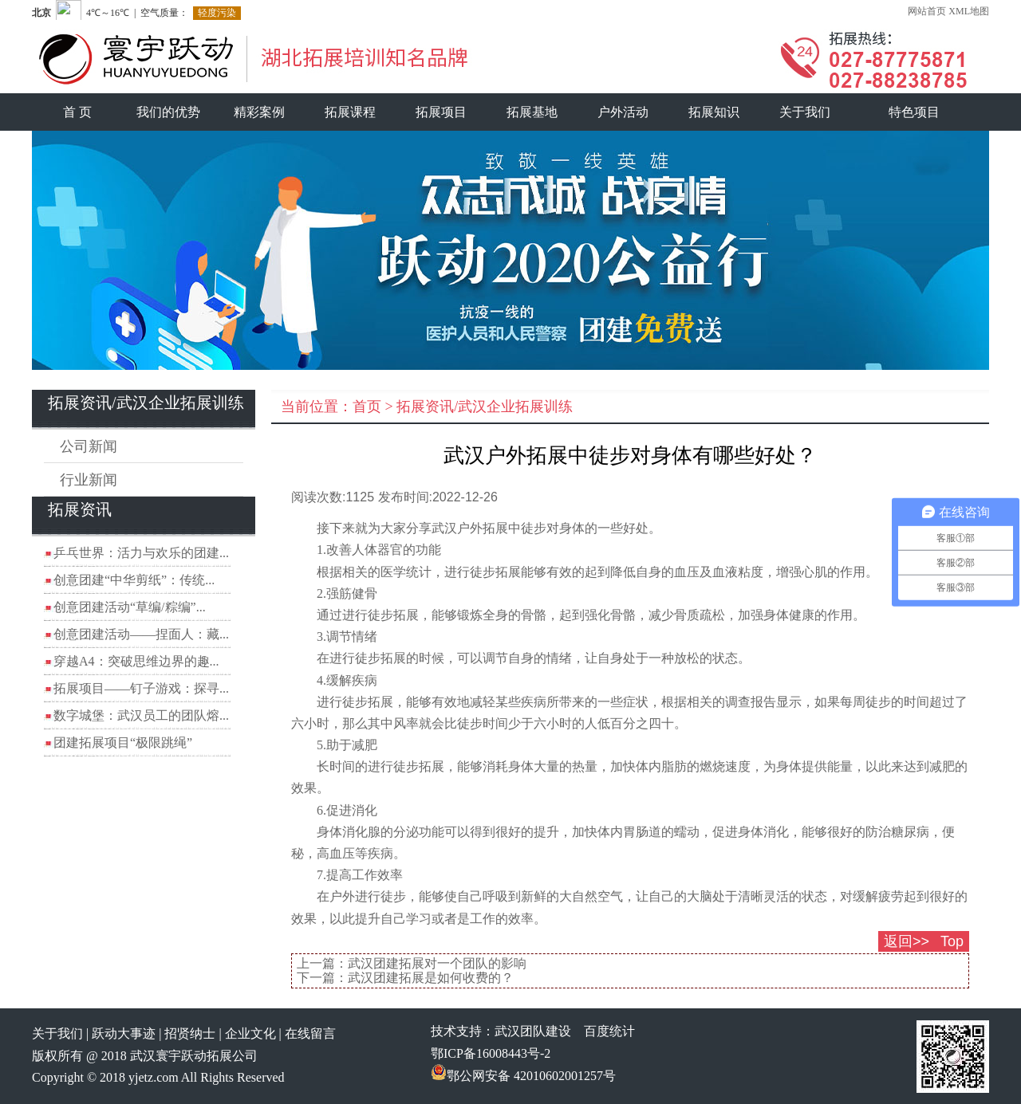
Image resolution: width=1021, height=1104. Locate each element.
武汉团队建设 (533, 1031)
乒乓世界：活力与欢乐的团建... (141, 553)
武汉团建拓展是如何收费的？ (431, 977)
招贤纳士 (189, 1033)
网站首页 (927, 11)
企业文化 (250, 1033)
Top (952, 941)
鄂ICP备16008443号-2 (490, 1053)
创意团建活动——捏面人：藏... (141, 634)
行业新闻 (88, 480)
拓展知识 (713, 112)
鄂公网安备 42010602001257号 (523, 1075)
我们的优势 (168, 112)
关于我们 (804, 112)
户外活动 (622, 112)
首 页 (77, 112)
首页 (367, 406)
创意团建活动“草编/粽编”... (129, 607)
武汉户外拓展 (470, 528)
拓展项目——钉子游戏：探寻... (141, 688)
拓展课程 (350, 112)
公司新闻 (88, 446)
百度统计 (609, 1031)
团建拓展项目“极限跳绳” (122, 742)
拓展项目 (441, 112)
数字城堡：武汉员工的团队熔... (141, 715)
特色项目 (914, 112)
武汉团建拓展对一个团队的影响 (437, 963)
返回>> (906, 941)
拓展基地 (532, 112)
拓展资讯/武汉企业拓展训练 (484, 406)
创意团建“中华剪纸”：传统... (134, 580)
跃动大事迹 (124, 1033)
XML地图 (968, 11)
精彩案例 (259, 112)
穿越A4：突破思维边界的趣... (136, 661)
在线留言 (310, 1033)
